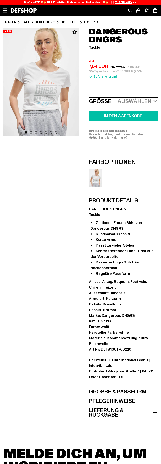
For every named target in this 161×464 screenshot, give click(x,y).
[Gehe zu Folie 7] (56, 132)
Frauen (9, 22)
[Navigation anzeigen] (5, 10)
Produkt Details (113, 200)
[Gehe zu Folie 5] (46, 132)
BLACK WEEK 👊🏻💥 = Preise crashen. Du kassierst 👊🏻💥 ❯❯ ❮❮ (80, 2)
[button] (41, 83)
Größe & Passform (123, 391)
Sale (25, 22)
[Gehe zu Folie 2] (31, 132)
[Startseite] (24, 10)
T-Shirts (91, 22)
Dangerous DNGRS (118, 36)
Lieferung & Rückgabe (123, 412)
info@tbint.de (100, 365)
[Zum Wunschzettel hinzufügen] (74, 32)
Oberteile (69, 22)
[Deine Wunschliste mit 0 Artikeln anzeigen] (147, 10)
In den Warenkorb (123, 116)
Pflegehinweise (123, 401)
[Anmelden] (138, 10)
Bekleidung (45, 22)
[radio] (95, 178)
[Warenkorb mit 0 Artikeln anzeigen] (155, 10)
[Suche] (130, 10)
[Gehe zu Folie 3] (36, 132)
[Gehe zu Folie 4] (41, 132)
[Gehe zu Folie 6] (51, 132)
